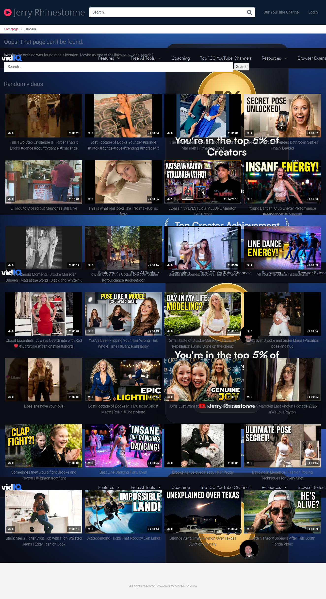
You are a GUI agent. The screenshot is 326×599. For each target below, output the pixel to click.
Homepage (11, 29)
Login (313, 12)
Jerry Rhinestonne (44, 12)
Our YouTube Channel (281, 12)
